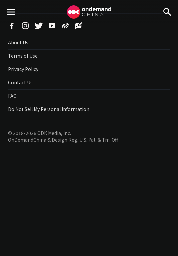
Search (167, 23)
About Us (18, 42)
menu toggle (11, 23)
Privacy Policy (23, 69)
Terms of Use (23, 55)
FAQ (12, 95)
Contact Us (20, 82)
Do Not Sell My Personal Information (48, 109)
